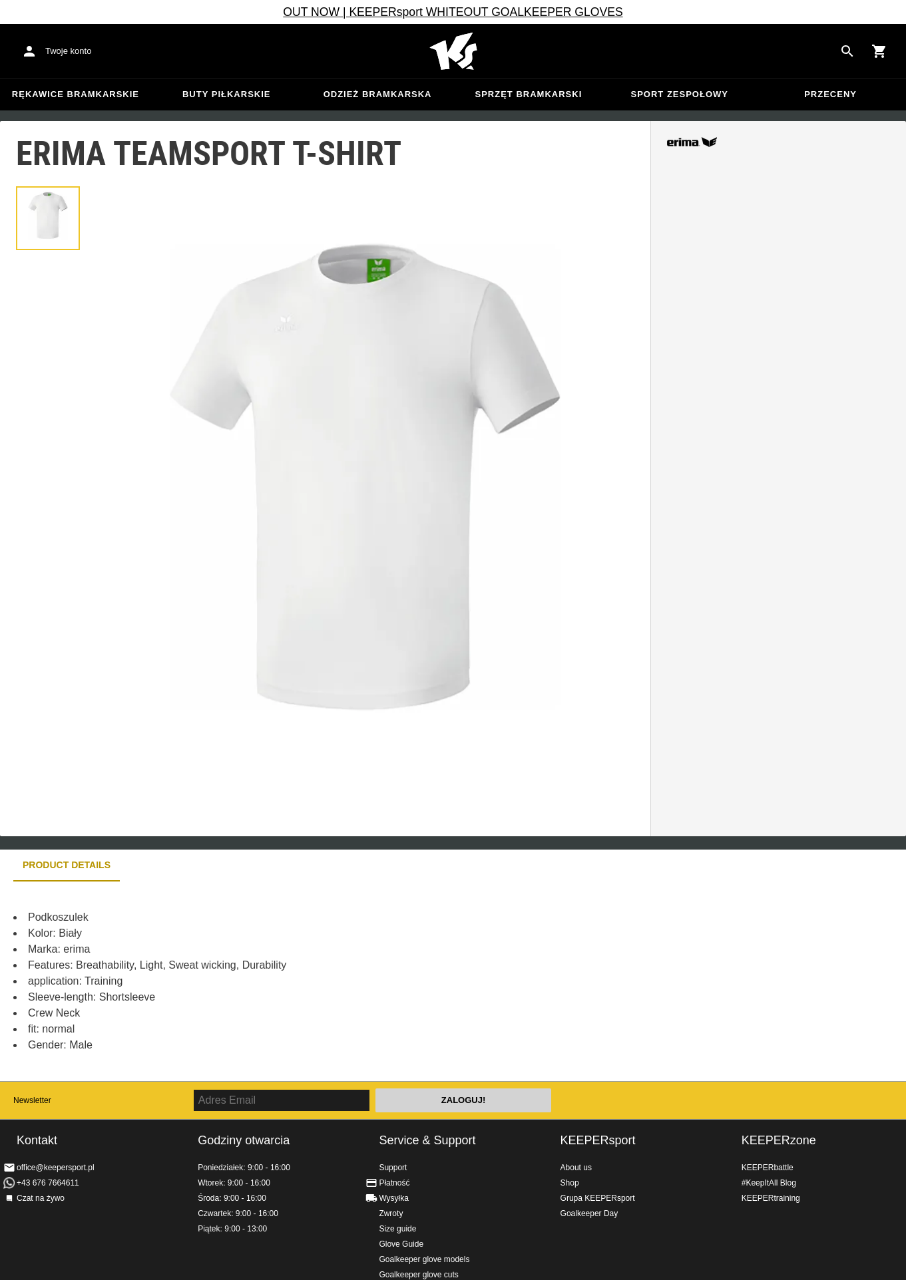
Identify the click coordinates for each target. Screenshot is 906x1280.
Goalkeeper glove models (424, 1259)
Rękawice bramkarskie (75, 94)
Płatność (394, 1183)
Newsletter (32, 1100)
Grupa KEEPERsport (598, 1198)
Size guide (397, 1228)
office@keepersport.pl (56, 1167)
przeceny (830, 94)
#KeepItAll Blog (769, 1183)
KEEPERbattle (767, 1167)
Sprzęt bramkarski (528, 94)
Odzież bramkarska (378, 94)
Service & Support (427, 1140)
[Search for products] (847, 51)
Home (453, 51)
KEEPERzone (779, 1140)
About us (576, 1167)
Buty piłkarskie (226, 94)
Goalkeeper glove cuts (418, 1274)
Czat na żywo (41, 1198)
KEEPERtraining (771, 1198)
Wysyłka (394, 1198)
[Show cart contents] (879, 51)
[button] (48, 218)
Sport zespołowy (679, 94)
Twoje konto (68, 51)
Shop (570, 1183)
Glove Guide (401, 1244)
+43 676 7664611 (48, 1183)
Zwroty (391, 1213)
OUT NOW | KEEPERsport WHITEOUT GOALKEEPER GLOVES (452, 12)
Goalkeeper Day (589, 1213)
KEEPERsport (598, 1140)
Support (393, 1167)
